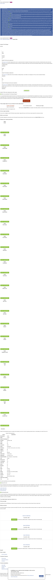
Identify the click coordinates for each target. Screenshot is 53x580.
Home (1, 39)
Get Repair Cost (14, 519)
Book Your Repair (26, 90)
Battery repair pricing (3, 489)
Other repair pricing (3, 490)
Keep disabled (41, 577)
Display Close (3, 88)
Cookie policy (15, 576)
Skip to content (2, 3)
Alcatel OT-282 (5, 74)
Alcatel (11, 39)
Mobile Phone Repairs (6, 39)
